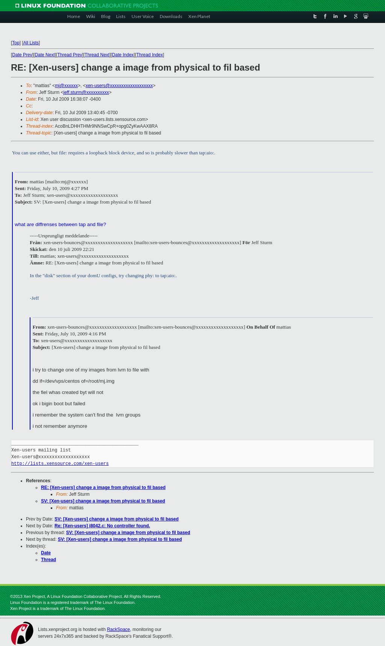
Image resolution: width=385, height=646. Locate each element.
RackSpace (118, 629)
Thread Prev (69, 54)
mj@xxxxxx (66, 85)
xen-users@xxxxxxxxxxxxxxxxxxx (119, 85)
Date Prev (22, 54)
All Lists (31, 42)
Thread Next (97, 54)
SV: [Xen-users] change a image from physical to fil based (103, 501)
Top (15, 42)
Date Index (123, 54)
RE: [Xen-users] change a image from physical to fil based (103, 487)
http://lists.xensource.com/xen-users (60, 463)
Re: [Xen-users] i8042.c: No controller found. (102, 525)
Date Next (45, 54)
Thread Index (149, 54)
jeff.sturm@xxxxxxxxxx (86, 92)
